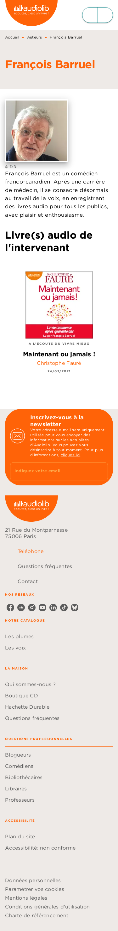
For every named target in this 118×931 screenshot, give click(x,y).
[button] (59, 636)
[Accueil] (31, 15)
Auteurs (34, 37)
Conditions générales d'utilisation (47, 906)
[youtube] (42, 607)
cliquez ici (70, 455)
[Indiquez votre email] (51, 471)
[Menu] (97, 15)
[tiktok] (64, 607)
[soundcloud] (21, 607)
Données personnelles (33, 880)
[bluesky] (74, 607)
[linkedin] (53, 607)
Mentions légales (26, 898)
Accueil (12, 37)
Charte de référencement (36, 915)
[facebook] (10, 607)
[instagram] (31, 607)
